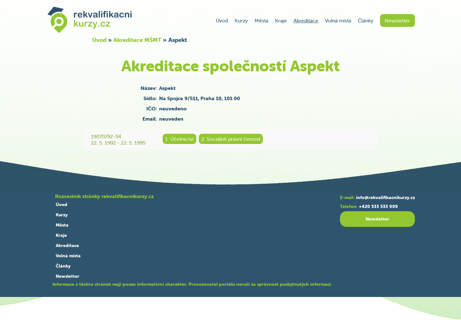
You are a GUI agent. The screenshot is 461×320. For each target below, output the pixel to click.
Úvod (222, 20)
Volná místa (338, 20)
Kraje (281, 20)
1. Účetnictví (179, 139)
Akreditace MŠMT (137, 40)
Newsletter (397, 20)
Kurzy (241, 20)
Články (365, 20)
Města (261, 20)
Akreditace (306, 20)
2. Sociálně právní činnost (230, 139)
